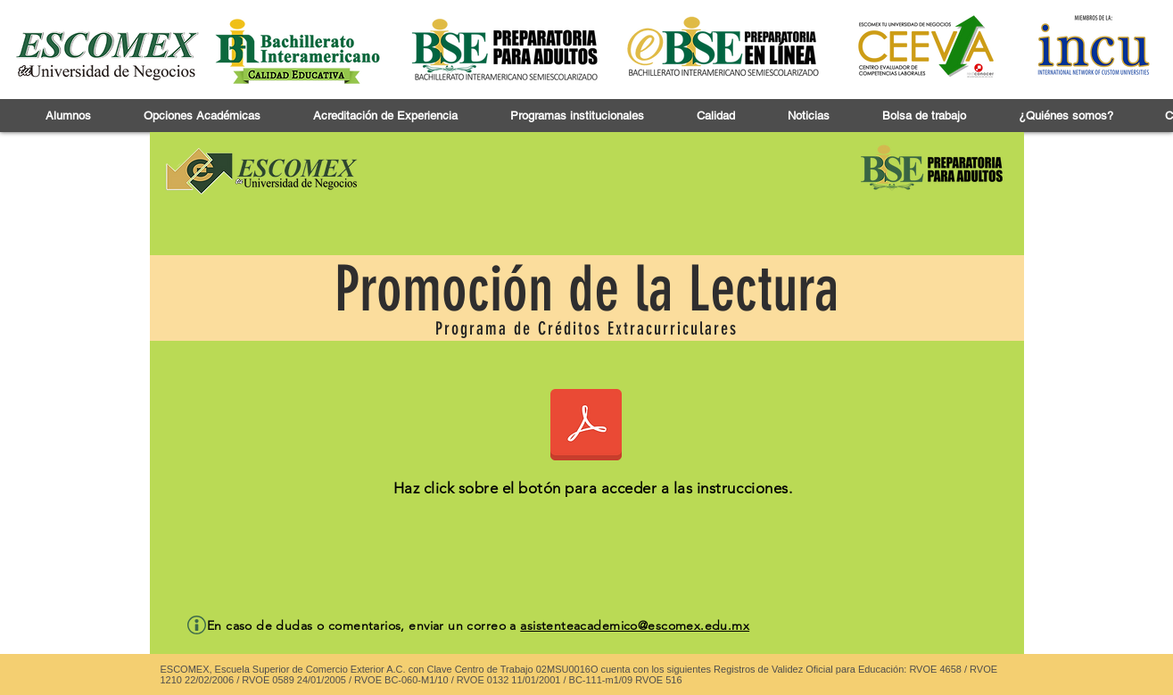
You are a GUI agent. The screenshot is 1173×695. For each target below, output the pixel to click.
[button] (68, 115)
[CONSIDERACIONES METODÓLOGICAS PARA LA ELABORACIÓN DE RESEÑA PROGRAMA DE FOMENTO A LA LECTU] (586, 426)
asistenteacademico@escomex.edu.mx (634, 625)
